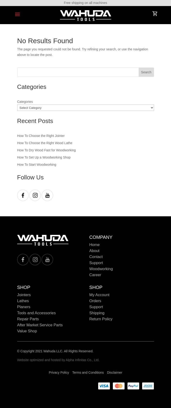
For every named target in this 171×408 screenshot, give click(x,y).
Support (96, 263)
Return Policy (101, 319)
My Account (99, 295)
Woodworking (101, 269)
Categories (25, 102)
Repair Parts (28, 319)
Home (94, 245)
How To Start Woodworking (36, 164)
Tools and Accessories (36, 313)
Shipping (96, 313)
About (94, 251)
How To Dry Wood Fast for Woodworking (46, 150)
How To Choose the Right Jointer (41, 136)
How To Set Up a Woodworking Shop (44, 157)
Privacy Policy (59, 372)
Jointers (24, 295)
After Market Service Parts (40, 325)
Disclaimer (114, 372)
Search (146, 72)
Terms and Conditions (88, 372)
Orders (95, 301)
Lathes (23, 301)
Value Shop (27, 331)
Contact (96, 257)
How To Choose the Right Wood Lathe (45, 143)
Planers (23, 307)
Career (95, 275)
